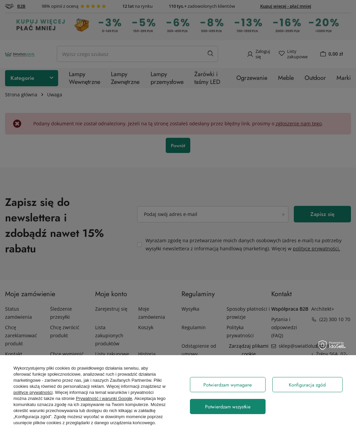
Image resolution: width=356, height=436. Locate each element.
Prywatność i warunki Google (104, 398)
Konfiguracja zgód (307, 384)
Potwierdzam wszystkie (227, 406)
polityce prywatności (32, 392)
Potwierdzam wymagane (227, 384)
